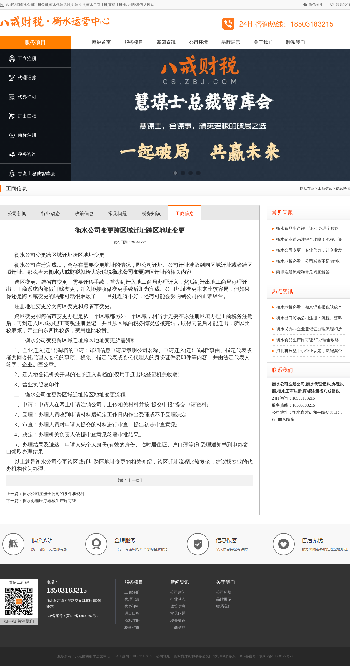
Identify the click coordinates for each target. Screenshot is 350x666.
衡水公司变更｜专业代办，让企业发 (309, 250)
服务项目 (35, 42)
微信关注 (316, 5)
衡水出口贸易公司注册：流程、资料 (309, 318)
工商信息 (184, 213)
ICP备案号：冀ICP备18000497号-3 (72, 616)
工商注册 (132, 592)
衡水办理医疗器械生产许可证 (49, 501)
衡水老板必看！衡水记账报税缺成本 (309, 307)
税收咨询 (132, 627)
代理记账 (132, 599)
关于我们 (263, 42)
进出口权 (132, 613)
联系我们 (343, 5)
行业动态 (50, 213)
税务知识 (151, 213)
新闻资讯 (166, 42)
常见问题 (117, 213)
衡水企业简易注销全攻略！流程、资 (309, 239)
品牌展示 (230, 42)
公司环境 (198, 42)
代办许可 (132, 606)
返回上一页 (129, 480)
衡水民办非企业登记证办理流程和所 (309, 329)
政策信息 (84, 213)
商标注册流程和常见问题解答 (303, 272)
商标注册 (132, 620)
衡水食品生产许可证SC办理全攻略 (307, 228)
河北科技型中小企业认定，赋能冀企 (309, 351)
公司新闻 (17, 213)
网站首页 (101, 42)
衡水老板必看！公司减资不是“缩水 (308, 261)
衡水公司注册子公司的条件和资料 (53, 494)
